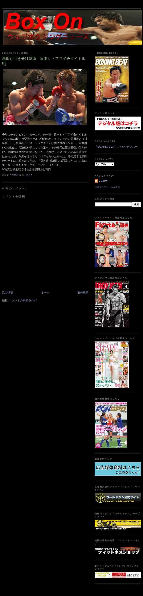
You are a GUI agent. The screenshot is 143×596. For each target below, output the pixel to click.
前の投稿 (82, 292)
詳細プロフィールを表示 (107, 187)
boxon (103, 181)
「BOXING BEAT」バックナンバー (116, 146)
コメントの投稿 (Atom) (23, 300)
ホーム (45, 292)
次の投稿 (7, 292)
